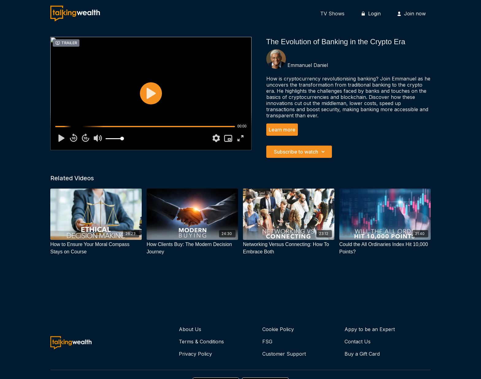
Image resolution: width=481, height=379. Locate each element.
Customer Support (284, 354)
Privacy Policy (195, 354)
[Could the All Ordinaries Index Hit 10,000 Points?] (385, 248)
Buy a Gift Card (362, 354)
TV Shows (332, 13)
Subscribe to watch (300, 151)
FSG (267, 341)
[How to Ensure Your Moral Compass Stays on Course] (96, 248)
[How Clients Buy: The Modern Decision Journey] (192, 248)
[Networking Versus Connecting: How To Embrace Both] (288, 248)
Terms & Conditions (201, 341)
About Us (190, 329)
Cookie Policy (278, 329)
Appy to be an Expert (369, 329)
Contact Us (357, 341)
